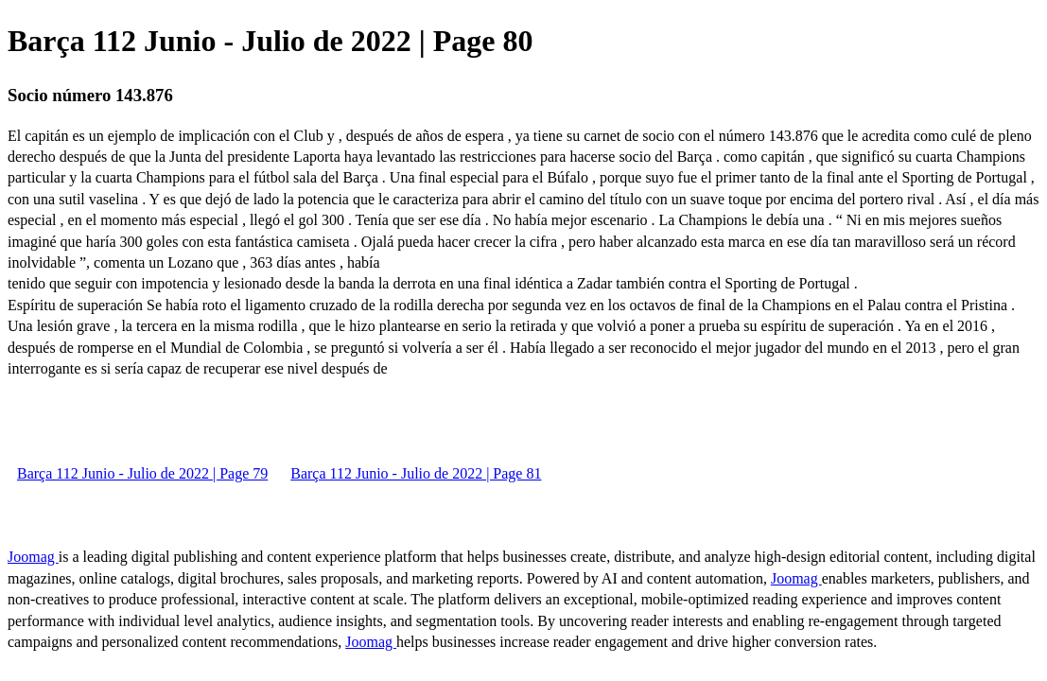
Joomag (33, 557)
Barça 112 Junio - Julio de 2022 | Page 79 (142, 473)
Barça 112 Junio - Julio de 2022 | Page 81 (415, 473)
